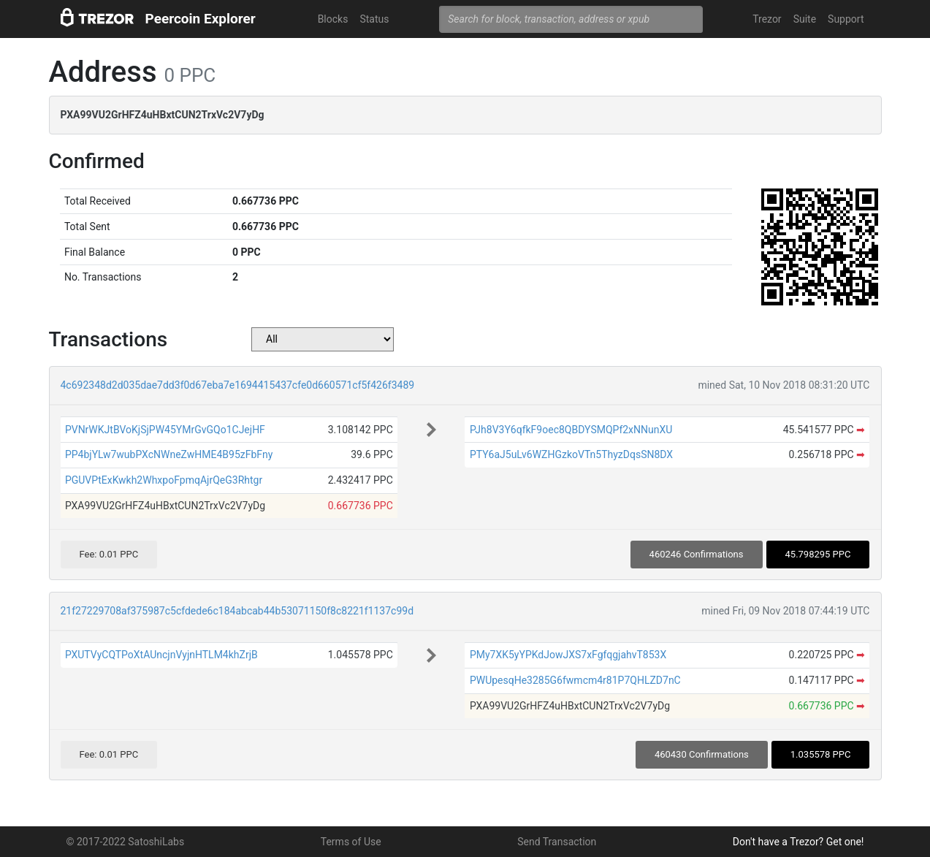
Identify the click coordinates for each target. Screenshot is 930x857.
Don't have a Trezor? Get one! (798, 842)
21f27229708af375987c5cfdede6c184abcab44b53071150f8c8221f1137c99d (237, 611)
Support (846, 19)
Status (374, 19)
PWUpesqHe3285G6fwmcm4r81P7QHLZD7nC (575, 680)
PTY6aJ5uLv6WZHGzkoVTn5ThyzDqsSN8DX (571, 454)
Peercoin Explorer (200, 18)
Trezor (766, 19)
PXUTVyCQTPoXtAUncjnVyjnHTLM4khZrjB (161, 654)
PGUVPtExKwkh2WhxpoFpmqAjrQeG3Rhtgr (163, 480)
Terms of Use (351, 842)
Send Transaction (556, 842)
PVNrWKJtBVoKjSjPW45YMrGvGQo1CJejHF (165, 429)
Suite (804, 19)
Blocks (333, 19)
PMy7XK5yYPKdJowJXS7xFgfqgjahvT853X (568, 654)
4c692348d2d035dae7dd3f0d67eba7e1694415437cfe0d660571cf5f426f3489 (238, 385)
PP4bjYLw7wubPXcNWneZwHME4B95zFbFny (169, 454)
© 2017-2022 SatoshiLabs (125, 842)
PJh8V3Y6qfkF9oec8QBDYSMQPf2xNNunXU (571, 429)
